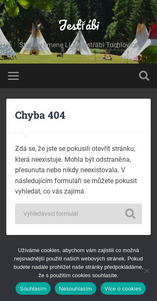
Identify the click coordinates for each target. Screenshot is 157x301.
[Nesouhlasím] (146, 270)
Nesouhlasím (75, 289)
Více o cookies (123, 289)
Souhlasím (33, 289)
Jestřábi (78, 25)
